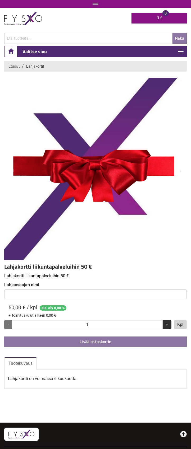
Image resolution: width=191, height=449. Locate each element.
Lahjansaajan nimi (21, 284)
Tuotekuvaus (20, 363)
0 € (163, 16)
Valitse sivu (34, 51)
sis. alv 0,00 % (53, 308)
